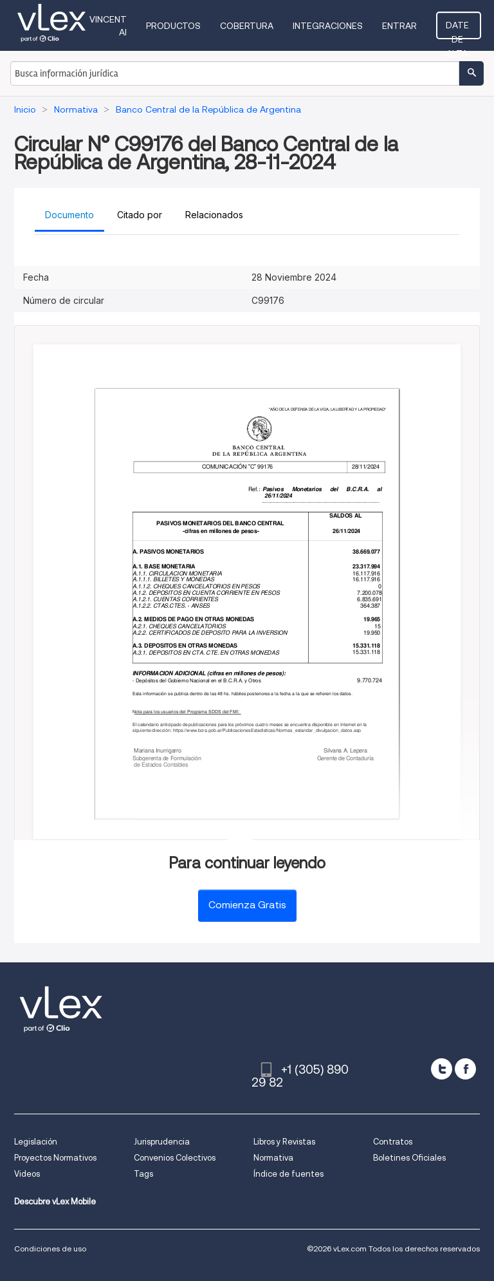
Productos (177, 26)
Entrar (403, 26)
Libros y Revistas (284, 1141)
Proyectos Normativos (55, 1158)
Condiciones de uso (50, 1248)
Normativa (273, 1158)
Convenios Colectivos (174, 1158)
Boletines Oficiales (409, 1158)
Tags (143, 1174)
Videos (27, 1174)
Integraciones (332, 26)
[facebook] (465, 1069)
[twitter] (441, 1069)
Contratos (392, 1141)
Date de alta (460, 29)
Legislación (35, 1141)
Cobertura (250, 26)
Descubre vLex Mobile (55, 1201)
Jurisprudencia (162, 1141)
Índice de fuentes (288, 1174)
